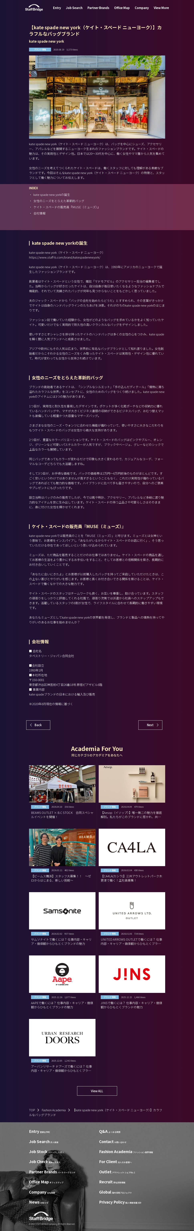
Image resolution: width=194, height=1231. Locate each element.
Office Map (121, 11)
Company (139, 11)
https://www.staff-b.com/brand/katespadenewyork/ (64, 257)
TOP (32, 1110)
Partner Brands (99, 11)
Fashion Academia (54, 1110)
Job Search (76, 11)
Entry (61, 11)
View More (157, 11)
